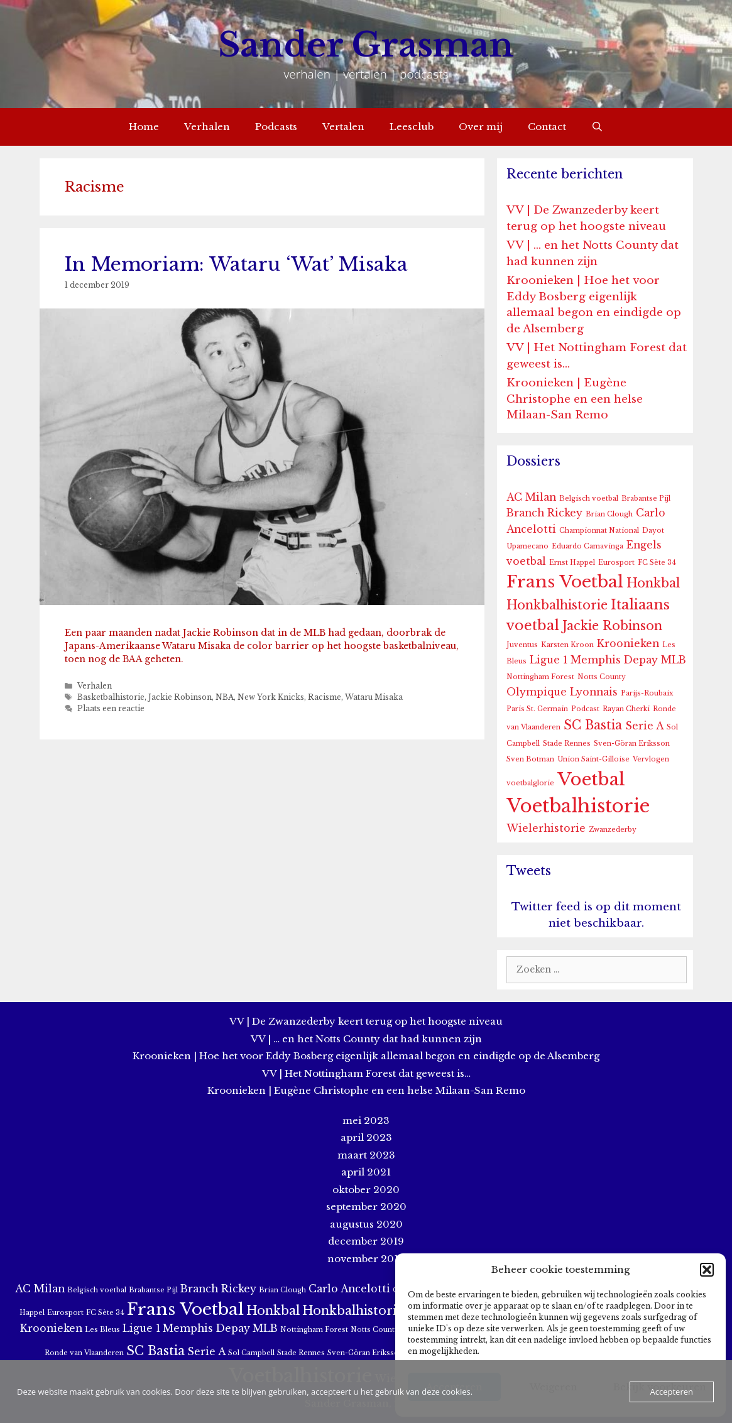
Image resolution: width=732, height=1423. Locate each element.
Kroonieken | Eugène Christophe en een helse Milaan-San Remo (574, 399)
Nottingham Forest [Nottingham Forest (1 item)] (540, 677)
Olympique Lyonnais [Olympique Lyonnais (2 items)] (562, 692)
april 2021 (366, 1172)
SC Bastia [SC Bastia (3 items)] (593, 725)
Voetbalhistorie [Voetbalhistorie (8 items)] (578, 806)
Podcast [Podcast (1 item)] (585, 709)
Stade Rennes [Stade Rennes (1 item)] (567, 743)
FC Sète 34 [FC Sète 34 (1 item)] (657, 563)
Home (144, 127)
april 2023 (366, 1137)
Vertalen (343, 127)
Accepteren (671, 1391)
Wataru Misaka (374, 697)
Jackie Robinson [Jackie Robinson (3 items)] (612, 625)
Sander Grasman (366, 45)
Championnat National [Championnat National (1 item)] (599, 530)
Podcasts (276, 127)
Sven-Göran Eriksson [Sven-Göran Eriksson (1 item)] (632, 743)
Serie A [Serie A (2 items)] (644, 726)
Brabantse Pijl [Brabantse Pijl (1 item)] (645, 498)
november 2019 (366, 1259)
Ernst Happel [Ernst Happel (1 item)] (572, 563)
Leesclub (412, 127)
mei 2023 (366, 1120)
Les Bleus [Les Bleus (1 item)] (102, 1330)
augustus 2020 (366, 1224)
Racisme (324, 697)
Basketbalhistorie (111, 697)
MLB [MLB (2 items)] (673, 660)
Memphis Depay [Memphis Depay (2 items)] (614, 660)
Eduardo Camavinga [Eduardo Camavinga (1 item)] (587, 546)
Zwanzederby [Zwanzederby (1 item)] (612, 830)
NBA (225, 697)
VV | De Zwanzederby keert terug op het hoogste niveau (366, 1021)
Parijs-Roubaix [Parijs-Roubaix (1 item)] (647, 693)
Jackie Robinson (180, 697)
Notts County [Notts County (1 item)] (601, 677)
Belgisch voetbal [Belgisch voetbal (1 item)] (588, 498)
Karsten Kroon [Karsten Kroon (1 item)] (567, 645)
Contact (547, 127)
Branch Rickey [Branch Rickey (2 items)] (544, 513)
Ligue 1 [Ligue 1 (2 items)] (548, 660)
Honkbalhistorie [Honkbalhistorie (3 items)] (557, 605)
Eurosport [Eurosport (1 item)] (616, 563)
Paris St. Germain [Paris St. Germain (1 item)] (537, 709)
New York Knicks (271, 697)
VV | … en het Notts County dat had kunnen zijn (366, 1039)
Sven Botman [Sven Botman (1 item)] (530, 759)
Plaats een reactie (111, 708)
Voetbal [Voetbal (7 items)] (591, 779)
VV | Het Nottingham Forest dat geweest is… (366, 1073)
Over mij (481, 127)
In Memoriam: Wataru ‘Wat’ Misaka (236, 264)
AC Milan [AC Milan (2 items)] (531, 497)
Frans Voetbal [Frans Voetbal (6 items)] (564, 581)
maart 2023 (366, 1155)
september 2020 (366, 1207)
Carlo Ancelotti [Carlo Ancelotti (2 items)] (349, 1289)
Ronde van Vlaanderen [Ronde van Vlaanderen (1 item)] (84, 1353)
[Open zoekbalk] (597, 127)
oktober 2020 (366, 1190)
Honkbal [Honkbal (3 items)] (653, 583)
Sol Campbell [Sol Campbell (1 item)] (251, 1353)
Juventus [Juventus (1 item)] (522, 645)
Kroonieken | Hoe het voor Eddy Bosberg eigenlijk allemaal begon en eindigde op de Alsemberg (366, 1056)
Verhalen (207, 127)
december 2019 (366, 1241)
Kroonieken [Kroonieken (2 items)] (628, 644)
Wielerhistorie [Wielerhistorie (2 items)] (546, 828)
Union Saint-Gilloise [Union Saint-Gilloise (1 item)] (593, 759)
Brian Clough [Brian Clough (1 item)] (609, 514)
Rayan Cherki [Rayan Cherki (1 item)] (626, 709)
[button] (707, 1269)
